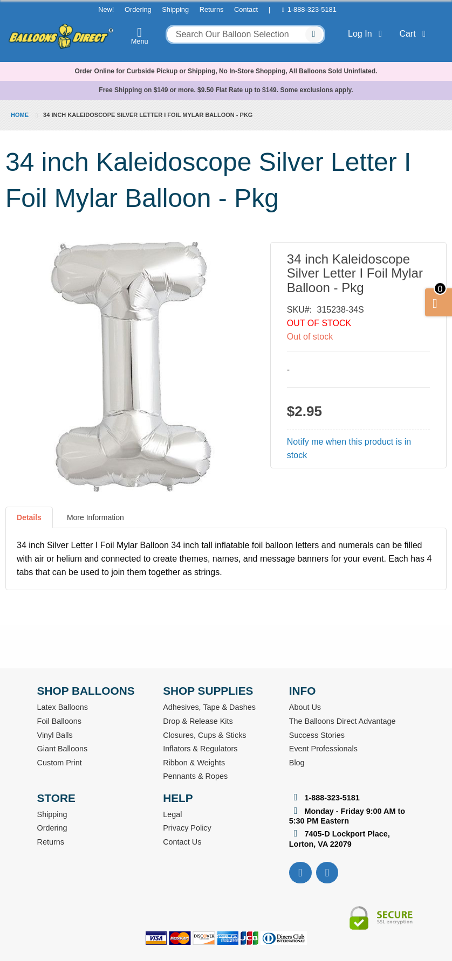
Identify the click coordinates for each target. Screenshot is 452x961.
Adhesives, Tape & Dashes (209, 707)
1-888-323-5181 (312, 9)
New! (106, 9)
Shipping (175, 9)
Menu (140, 35)
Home (20, 115)
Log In (367, 33)
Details (29, 517)
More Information (95, 517)
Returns (212, 9)
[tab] (29, 522)
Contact (246, 9)
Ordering (138, 9)
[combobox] (246, 34)
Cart (414, 33)
